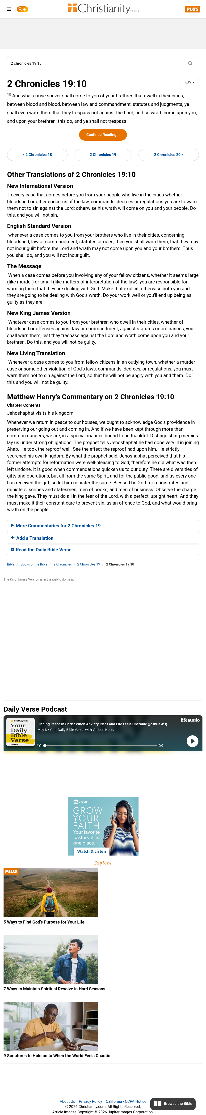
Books (34, 564)
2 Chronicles (63, 564)
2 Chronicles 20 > (168, 154)
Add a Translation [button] (32, 538)
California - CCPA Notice (126, 1101)
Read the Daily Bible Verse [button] (41, 550)
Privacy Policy (90, 1101)
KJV (189, 82)
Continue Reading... (103, 134)
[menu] (9, 10)
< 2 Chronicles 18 (37, 154)
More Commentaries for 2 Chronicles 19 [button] (56, 526)
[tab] (103, 525)
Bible (10, 564)
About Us (67, 1101)
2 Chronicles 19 (103, 154)
